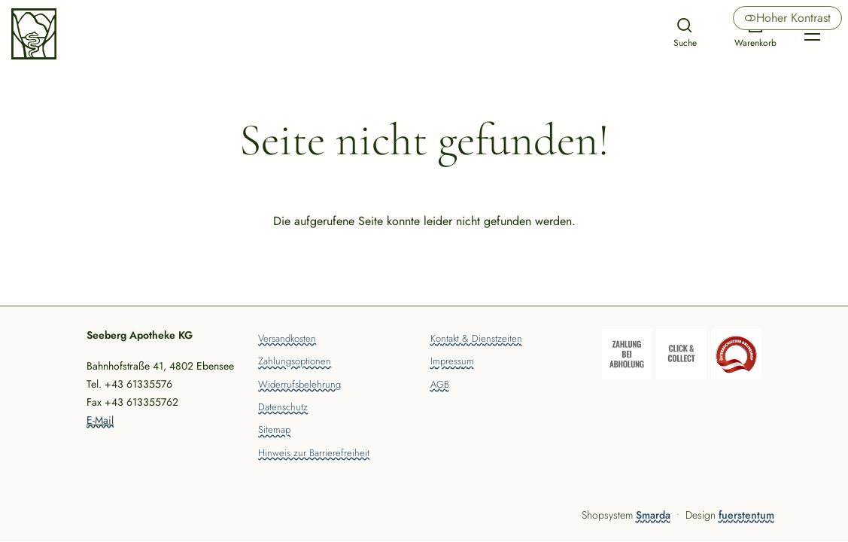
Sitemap (274, 431)
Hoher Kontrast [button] (787, 17)
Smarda (653, 514)
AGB (439, 385)
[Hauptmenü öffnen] (812, 34)
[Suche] (685, 34)
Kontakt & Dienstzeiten (476, 339)
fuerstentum (746, 514)
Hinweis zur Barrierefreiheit (313, 454)
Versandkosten (287, 339)
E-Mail (100, 420)
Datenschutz (283, 408)
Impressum (452, 362)
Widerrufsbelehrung (299, 385)
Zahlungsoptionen (294, 362)
